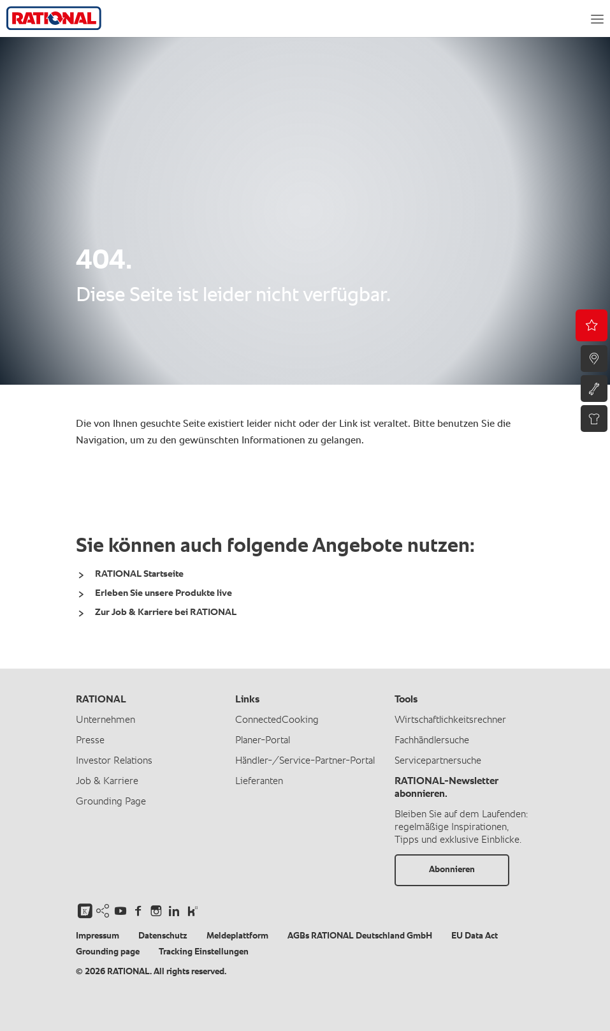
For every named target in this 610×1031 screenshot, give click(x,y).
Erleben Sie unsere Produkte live (163, 593)
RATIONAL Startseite (139, 574)
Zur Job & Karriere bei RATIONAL (165, 612)
